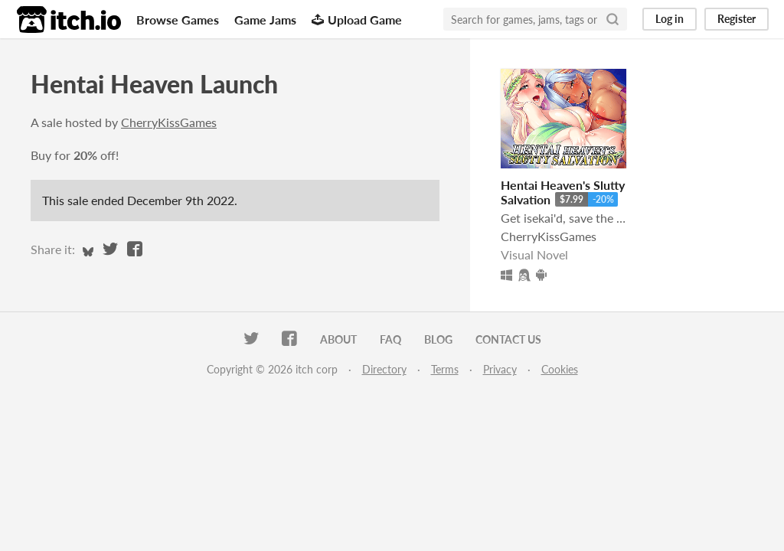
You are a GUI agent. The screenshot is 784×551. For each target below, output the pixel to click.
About (338, 339)
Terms (445, 369)
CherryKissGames (169, 122)
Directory (384, 369)
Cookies (559, 369)
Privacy (500, 369)
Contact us (508, 339)
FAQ (390, 339)
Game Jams (265, 19)
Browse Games (177, 19)
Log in (669, 18)
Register (736, 18)
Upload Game (357, 19)
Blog (438, 339)
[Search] (612, 19)
